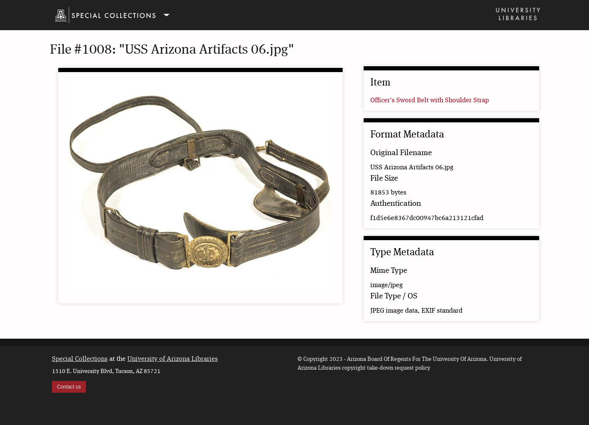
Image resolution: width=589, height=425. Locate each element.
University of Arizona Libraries (172, 359)
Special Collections (80, 359)
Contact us (69, 387)
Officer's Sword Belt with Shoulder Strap (429, 100)
